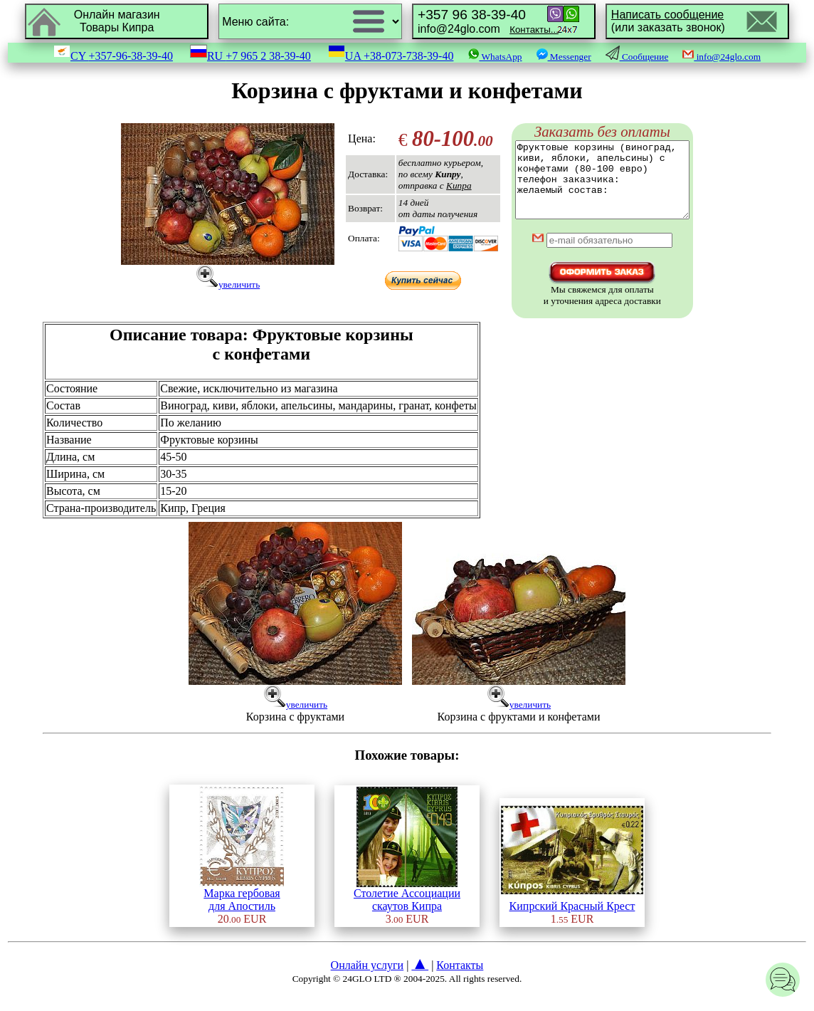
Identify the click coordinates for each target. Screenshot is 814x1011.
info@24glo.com (488, 21)
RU (250, 56)
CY (113, 56)
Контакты (459, 980)
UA (391, 56)
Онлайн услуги (367, 980)
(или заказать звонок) (668, 21)
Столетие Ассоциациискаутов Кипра (407, 909)
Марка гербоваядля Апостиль (241, 909)
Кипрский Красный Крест (572, 916)
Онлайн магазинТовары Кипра (117, 21)
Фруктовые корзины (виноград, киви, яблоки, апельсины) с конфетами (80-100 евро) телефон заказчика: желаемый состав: (602, 187)
